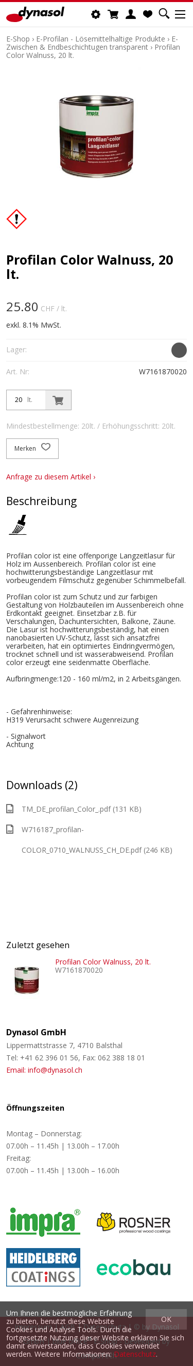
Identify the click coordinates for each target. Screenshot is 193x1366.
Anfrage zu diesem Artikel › (50, 476)
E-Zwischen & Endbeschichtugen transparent (92, 43)
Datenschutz (135, 1354)
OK (166, 1319)
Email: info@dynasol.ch (44, 1070)
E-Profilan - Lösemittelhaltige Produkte (100, 39)
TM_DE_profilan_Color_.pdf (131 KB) (74, 809)
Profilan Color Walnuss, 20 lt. (103, 962)
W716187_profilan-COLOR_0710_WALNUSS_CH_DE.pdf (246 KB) (89, 840)
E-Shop (18, 39)
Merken (32, 448)
